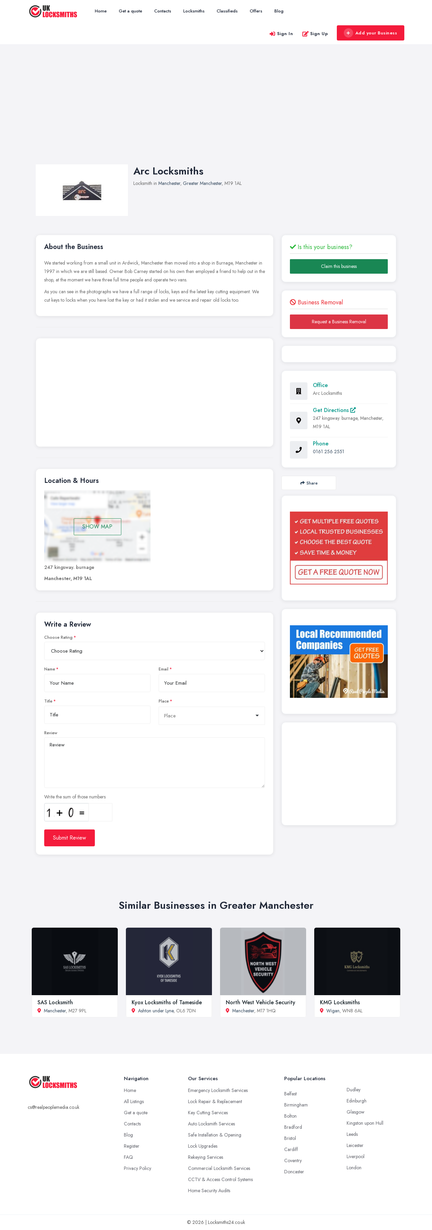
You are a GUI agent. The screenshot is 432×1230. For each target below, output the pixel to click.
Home (101, 11)
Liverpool (355, 1156)
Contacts (162, 11)
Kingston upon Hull (365, 1123)
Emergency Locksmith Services (218, 1090)
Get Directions (334, 410)
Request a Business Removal (339, 321)
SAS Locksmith (55, 1002)
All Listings (134, 1101)
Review (50, 733)
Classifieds (227, 11)
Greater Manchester (202, 183)
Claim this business (339, 266)
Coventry (293, 1160)
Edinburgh (357, 1100)
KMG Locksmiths (340, 1002)
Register (131, 1146)
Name (49, 669)
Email (163, 669)
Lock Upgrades (202, 1146)
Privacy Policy (137, 1168)
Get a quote (130, 11)
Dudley (353, 1089)
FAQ (128, 1157)
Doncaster (294, 1171)
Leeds (352, 1134)
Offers (256, 11)
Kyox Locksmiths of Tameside (167, 1002)
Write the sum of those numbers (75, 796)
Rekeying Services (205, 1157)
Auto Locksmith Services (211, 1123)
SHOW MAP (97, 526)
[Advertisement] (216, 111)
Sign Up (315, 33)
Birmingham (296, 1104)
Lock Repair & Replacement (215, 1101)
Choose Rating (58, 637)
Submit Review (69, 838)
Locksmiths (194, 11)
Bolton (290, 1116)
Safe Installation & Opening (214, 1134)
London (354, 1167)
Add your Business (370, 33)
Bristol (290, 1138)
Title (48, 701)
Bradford (293, 1127)
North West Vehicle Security (260, 1002)
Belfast (290, 1093)
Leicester (355, 1145)
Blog (279, 11)
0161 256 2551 (328, 451)
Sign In (281, 33)
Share (309, 483)
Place (164, 701)
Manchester (169, 183)
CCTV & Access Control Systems (220, 1179)
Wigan (333, 1010)
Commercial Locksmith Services (219, 1168)
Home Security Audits (209, 1190)
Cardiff (291, 1149)
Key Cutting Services (208, 1112)
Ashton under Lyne (155, 1010)
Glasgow (355, 1112)
